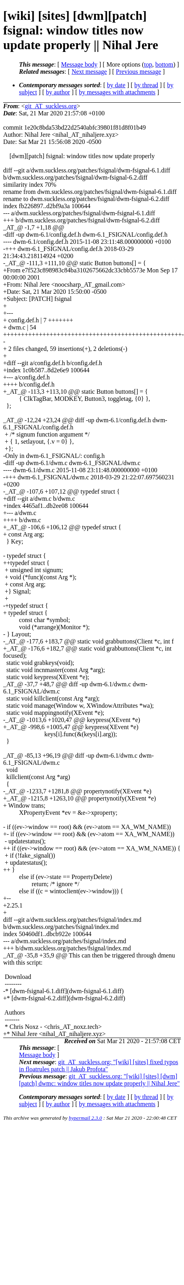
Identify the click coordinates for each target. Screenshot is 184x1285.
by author (58, 92)
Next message (89, 71)
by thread (146, 85)
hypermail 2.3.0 (85, 1118)
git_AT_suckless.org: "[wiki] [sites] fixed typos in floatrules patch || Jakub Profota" (98, 1065)
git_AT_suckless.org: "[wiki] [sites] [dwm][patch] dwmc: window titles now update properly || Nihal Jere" (99, 1080)
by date (116, 85)
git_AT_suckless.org (51, 106)
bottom (164, 64)
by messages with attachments (117, 92)
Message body (79, 64)
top (148, 64)
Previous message (138, 71)
